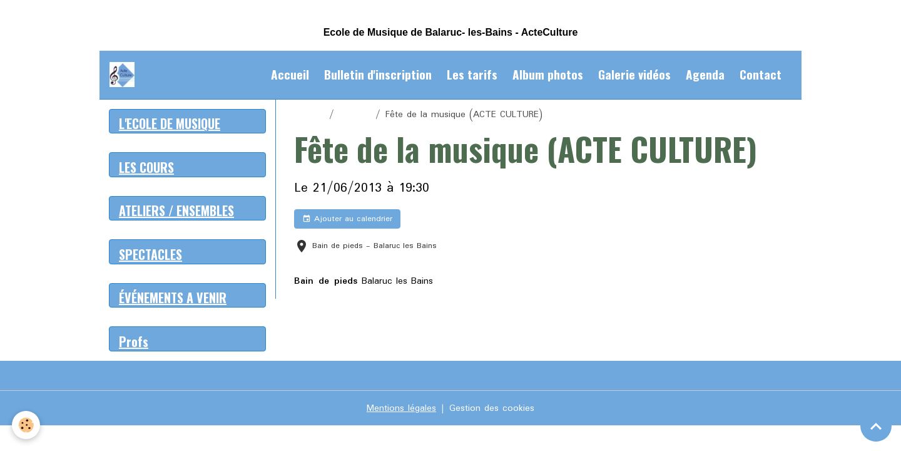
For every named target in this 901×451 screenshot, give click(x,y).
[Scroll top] (876, 426)
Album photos (547, 74)
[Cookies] (27, 425)
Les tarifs (472, 74)
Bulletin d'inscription (378, 74)
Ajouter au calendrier (347, 219)
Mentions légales (401, 408)
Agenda (705, 74)
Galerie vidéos (634, 74)
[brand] (124, 74)
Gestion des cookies (491, 408)
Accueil (290, 74)
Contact (760, 74)
